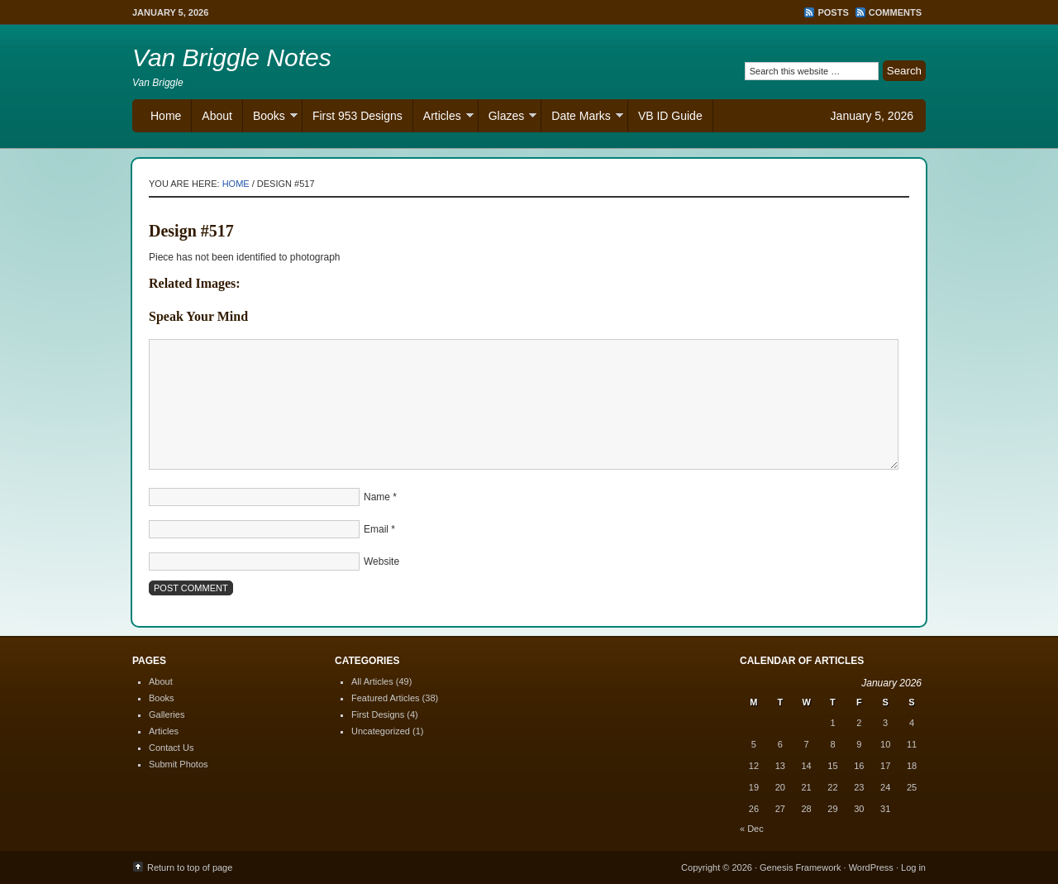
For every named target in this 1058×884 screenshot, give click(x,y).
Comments (895, 12)
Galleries (166, 714)
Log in (913, 867)
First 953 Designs (357, 115)
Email (376, 529)
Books (270, 118)
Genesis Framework (800, 867)
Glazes (508, 118)
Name (377, 497)
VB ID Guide (670, 115)
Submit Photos (178, 764)
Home (165, 115)
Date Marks (582, 118)
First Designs (377, 714)
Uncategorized (380, 731)
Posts (832, 12)
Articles (443, 118)
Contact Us (171, 748)
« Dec (752, 829)
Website (381, 561)
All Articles (372, 681)
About (217, 115)
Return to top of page (189, 867)
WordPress (871, 867)
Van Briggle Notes (231, 57)
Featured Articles (385, 698)
